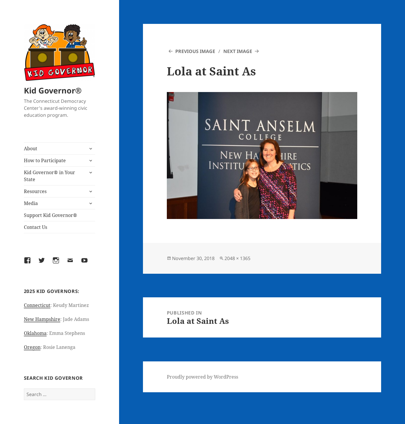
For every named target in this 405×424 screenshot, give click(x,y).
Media (31, 203)
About (30, 148)
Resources (35, 191)
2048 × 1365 (237, 258)
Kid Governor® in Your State (49, 176)
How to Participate (45, 160)
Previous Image (195, 51)
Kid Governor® (53, 90)
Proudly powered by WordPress (202, 377)
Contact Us (35, 227)
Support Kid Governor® (50, 215)
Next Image (237, 51)
